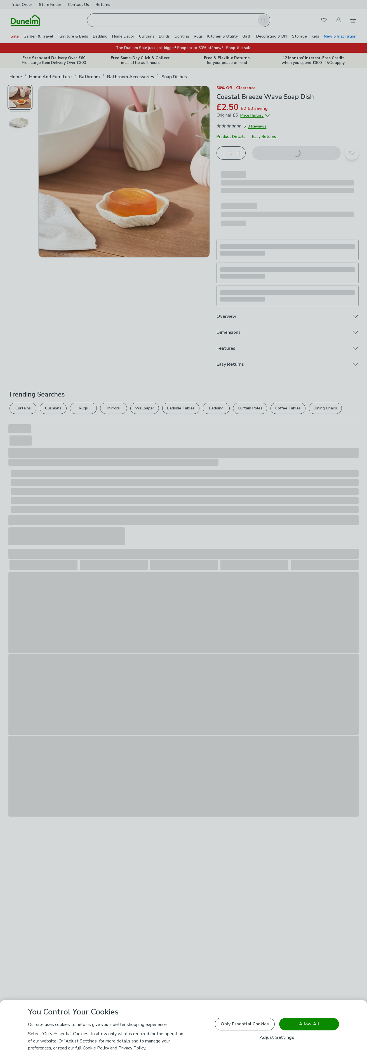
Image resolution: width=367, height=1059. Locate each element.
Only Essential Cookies (245, 1024)
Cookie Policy (96, 1048)
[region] (183, 1029)
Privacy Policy (131, 1048)
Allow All (309, 1024)
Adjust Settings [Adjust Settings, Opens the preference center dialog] (277, 1037)
